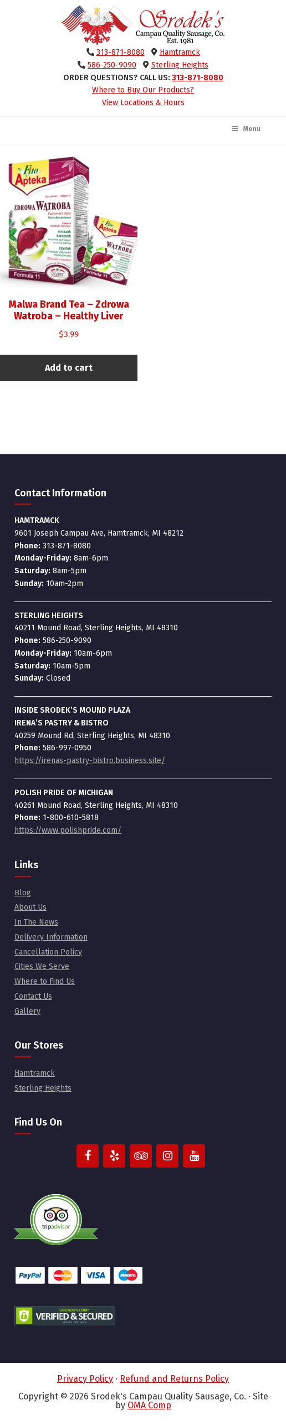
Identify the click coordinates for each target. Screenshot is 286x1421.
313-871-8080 (120, 52)
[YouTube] (194, 1156)
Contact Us (33, 996)
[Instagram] (167, 1156)
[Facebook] (87, 1156)
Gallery (27, 1011)
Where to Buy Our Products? (143, 90)
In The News (36, 922)
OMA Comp (149, 1405)
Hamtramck (180, 52)
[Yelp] (114, 1156)
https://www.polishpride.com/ (67, 830)
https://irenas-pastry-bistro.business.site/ (89, 760)
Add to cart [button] (69, 367)
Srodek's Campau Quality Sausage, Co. (143, 25)
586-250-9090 (112, 65)
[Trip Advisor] (141, 1156)
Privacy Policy (85, 1378)
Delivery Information (51, 937)
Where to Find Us (44, 981)
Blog (22, 893)
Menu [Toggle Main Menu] (246, 129)
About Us (30, 907)
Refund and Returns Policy (174, 1378)
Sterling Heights (179, 65)
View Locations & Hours (143, 102)
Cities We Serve (41, 966)
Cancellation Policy (48, 952)
